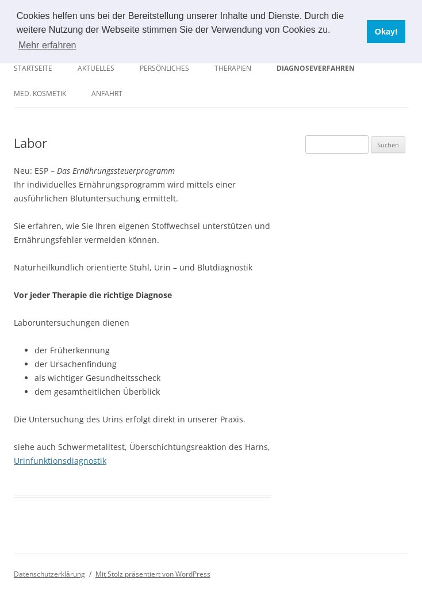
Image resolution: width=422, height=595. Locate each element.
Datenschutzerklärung (49, 574)
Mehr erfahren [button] (47, 45)
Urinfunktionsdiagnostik (60, 460)
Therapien (232, 68)
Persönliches (164, 68)
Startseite (33, 68)
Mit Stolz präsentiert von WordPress (152, 574)
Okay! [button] (386, 31)
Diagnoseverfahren (316, 68)
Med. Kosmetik (40, 93)
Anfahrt (106, 93)
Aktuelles (96, 68)
